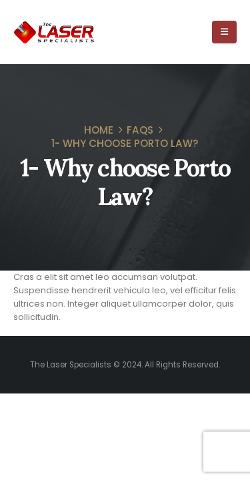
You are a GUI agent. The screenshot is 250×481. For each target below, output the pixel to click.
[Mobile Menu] (224, 32)
